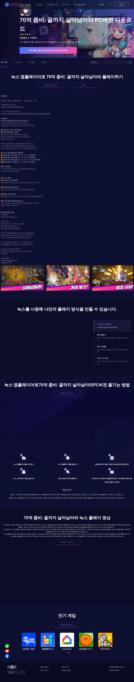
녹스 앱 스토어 (79, 4)
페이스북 (65, 667)
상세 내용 (4, 62)
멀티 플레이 (101, 335)
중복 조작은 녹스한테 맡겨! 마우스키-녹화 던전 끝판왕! (112, 362)
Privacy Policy (114, 670)
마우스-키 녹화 (102, 358)
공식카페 (66, 4)
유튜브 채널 (66, 670)
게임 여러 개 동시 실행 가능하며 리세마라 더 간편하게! (112, 339)
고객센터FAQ (53, 4)
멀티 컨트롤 (101, 347)
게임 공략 (39, 4)
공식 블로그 (44, 667)
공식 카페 (44, 670)
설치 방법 (31, 62)
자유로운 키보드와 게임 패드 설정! (107, 327)
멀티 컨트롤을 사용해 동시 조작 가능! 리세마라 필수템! (112, 351)
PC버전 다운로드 (51, 85)
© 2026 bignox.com (116, 667)
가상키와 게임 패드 (104, 324)
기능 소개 (18, 62)
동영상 (44, 62)
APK (83, 85)
